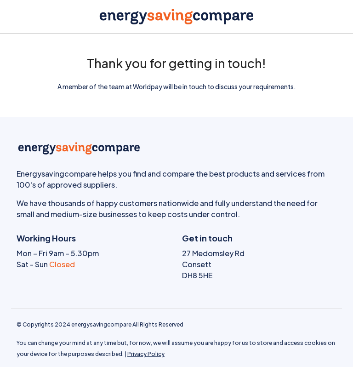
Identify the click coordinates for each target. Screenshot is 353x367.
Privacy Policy (146, 353)
